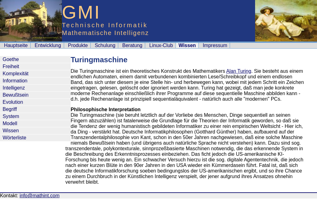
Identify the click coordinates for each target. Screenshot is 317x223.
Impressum (215, 45)
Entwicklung (48, 45)
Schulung (105, 45)
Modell (9, 123)
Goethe (10, 59)
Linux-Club (161, 45)
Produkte (78, 45)
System (10, 116)
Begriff (9, 109)
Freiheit (10, 66)
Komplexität (15, 73)
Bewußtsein (15, 95)
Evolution (12, 102)
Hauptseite (16, 45)
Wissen (10, 130)
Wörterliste (14, 137)
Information (14, 80)
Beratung (132, 45)
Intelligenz (13, 87)
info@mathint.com (39, 195)
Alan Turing (238, 71)
